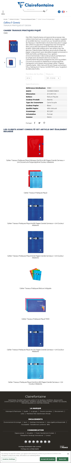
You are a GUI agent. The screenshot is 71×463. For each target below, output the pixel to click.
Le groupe (34, 411)
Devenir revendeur (46, 411)
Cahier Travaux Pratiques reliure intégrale (35, 288)
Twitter (29, 441)
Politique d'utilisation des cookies (30, 446)
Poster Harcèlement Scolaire (45, 433)
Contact (48, 435)
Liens (22, 414)
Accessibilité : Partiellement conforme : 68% (35, 424)
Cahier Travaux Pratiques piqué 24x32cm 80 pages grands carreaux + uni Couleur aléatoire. (35, 383)
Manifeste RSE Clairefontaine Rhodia (38, 414)
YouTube (33, 441)
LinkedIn (45, 441)
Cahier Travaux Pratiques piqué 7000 (35, 319)
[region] (35, 457)
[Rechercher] (35, 9)
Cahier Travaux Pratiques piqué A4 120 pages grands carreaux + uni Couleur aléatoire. (35, 350)
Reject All (62, 459)
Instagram (41, 441)
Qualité (26, 411)
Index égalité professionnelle (56, 422)
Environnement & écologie (12, 422)
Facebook (25, 441)
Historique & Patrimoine (13, 411)
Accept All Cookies (48, 459)
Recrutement (59, 411)
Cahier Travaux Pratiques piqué (35, 193)
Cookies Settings (8, 459)
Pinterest (44, 123)
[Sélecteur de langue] (65, 11)
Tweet (39, 123)
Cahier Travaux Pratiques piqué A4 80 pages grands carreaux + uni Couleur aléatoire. (35, 224)
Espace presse (19, 433)
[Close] (68, 454)
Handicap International (37, 422)
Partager (34, 123)
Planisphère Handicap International (31, 435)
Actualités (30, 433)
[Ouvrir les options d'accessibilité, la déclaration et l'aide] (59, 11)
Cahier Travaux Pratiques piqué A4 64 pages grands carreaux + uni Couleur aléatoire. (35, 257)
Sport (25, 422)
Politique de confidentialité (30, 449)
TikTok (49, 441)
